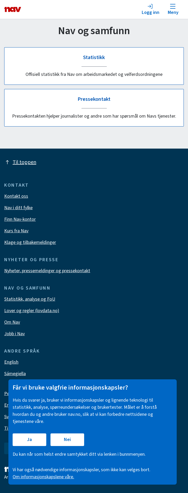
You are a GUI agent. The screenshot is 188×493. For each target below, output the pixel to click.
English (11, 362)
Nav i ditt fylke (18, 207)
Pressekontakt (94, 99)
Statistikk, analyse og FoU (29, 299)
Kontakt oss (16, 196)
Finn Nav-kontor (20, 219)
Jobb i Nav (14, 334)
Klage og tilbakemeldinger (30, 242)
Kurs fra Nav (16, 231)
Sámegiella (15, 373)
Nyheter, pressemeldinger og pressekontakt (47, 271)
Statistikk (94, 57)
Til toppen (20, 162)
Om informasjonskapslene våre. (43, 477)
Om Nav (12, 322)
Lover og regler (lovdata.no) (31, 310)
